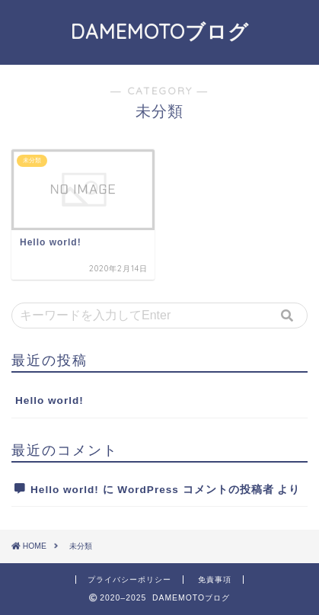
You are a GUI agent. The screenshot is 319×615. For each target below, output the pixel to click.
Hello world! (49, 400)
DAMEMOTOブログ (160, 31)
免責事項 (214, 579)
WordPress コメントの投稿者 (195, 489)
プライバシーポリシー (129, 579)
